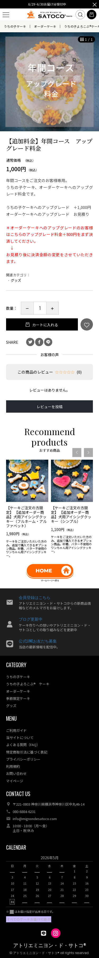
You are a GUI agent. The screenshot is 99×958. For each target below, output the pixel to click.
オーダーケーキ (45, 26)
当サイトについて (20, 737)
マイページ (14, 780)
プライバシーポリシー (23, 759)
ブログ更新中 (31, 619)
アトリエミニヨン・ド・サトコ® (49, 945)
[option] (49, 81)
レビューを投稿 (50, 406)
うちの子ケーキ (15, 26)
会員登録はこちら (34, 597)
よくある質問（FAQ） (23, 744)
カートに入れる (44, 324)
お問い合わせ (16, 773)
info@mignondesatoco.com (35, 818)
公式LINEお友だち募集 (38, 641)
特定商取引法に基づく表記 (26, 752)
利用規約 (13, 766)
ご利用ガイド (16, 730)
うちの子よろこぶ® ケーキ (27, 683)
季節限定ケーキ (18, 698)
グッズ (16, 280)
